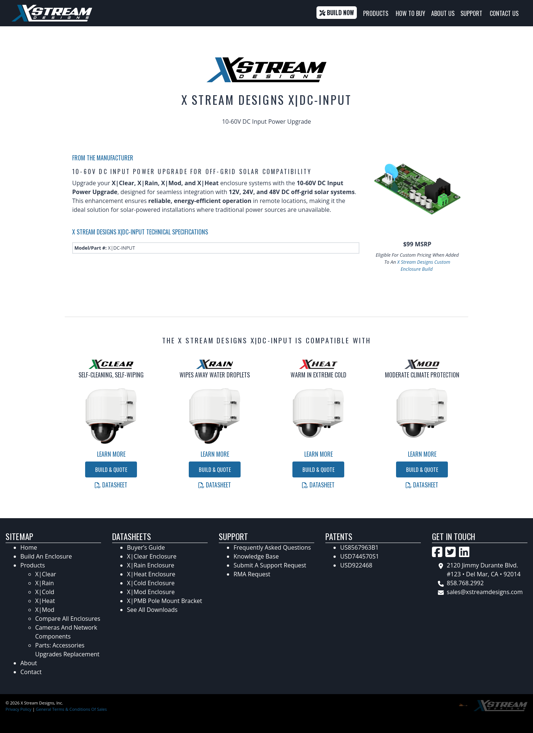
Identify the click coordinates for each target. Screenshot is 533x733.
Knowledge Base (256, 556)
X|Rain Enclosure (150, 565)
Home (28, 547)
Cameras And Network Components (66, 631)
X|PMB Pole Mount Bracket (164, 601)
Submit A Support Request (270, 565)
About (28, 663)
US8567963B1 (359, 547)
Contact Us (504, 13)
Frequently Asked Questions (272, 547)
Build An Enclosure (46, 556)
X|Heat (45, 601)
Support (471, 13)
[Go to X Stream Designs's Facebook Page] (437, 552)
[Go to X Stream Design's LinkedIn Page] (464, 552)
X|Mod (44, 610)
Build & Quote (111, 469)
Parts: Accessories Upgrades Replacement (67, 649)
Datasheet (111, 484)
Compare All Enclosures (67, 618)
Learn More (111, 454)
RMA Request (252, 574)
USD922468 (356, 565)
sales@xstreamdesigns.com (485, 592)
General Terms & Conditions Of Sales (71, 709)
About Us (443, 13)
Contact (30, 672)
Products (375, 13)
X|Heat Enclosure (151, 574)
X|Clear (45, 574)
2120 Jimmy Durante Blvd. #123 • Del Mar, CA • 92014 (483, 569)
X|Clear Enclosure (152, 556)
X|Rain (44, 583)
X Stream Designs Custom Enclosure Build (423, 265)
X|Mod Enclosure (151, 592)
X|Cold (44, 592)
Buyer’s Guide (146, 547)
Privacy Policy (18, 709)
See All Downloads (152, 610)
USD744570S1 (359, 556)
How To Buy (410, 13)
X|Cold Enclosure (151, 583)
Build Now (336, 12)
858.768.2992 (465, 583)
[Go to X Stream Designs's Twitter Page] (450, 552)
